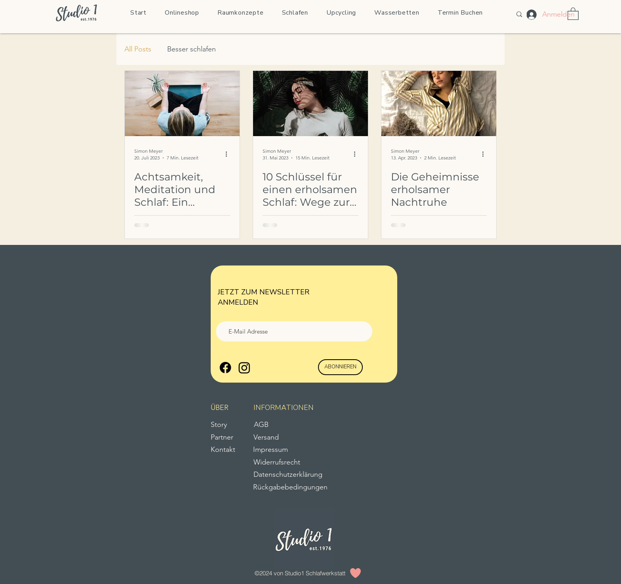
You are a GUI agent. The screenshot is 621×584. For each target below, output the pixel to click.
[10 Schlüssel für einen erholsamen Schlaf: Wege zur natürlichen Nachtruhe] (310, 103)
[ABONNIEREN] (340, 367)
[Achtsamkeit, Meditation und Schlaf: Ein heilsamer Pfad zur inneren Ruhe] (182, 103)
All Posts (137, 49)
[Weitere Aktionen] (229, 154)
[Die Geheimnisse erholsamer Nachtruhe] (438, 103)
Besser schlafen (191, 49)
